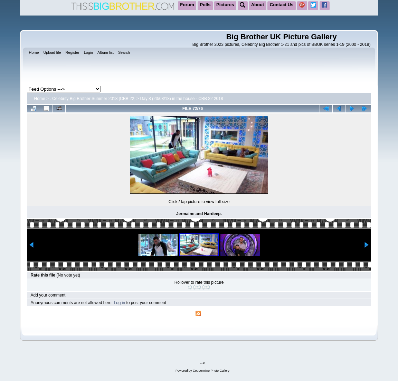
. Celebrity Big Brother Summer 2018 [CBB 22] (92, 98)
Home (39, 98)
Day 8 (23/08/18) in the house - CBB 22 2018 (181, 98)
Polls (205, 4)
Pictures (225, 4)
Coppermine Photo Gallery (211, 370)
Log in (119, 302)
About (257, 4)
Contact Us (282, 4)
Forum (187, 4)
